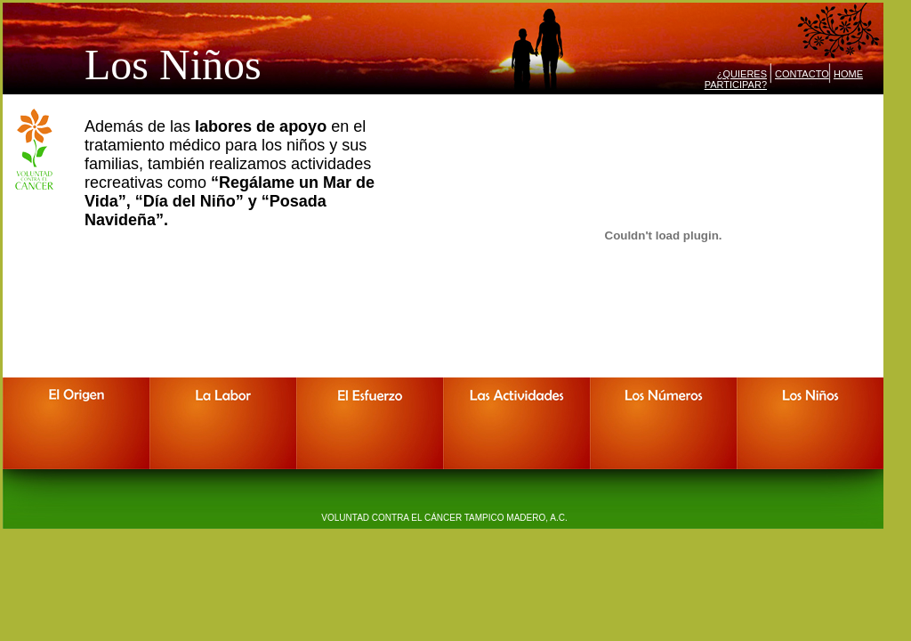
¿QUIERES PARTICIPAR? (736, 79)
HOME (848, 74)
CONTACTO (802, 74)
